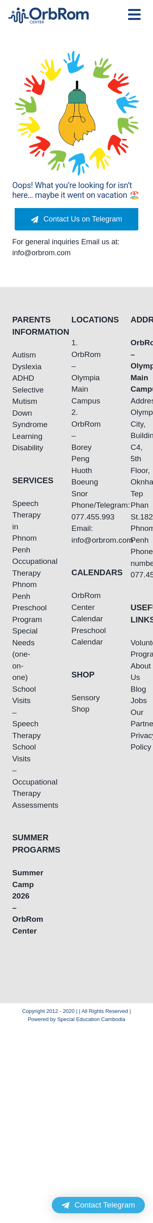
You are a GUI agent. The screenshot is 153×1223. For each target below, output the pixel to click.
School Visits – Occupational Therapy (17, 770)
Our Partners (136, 718)
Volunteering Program (136, 648)
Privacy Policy (136, 741)
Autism (17, 355)
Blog (136, 689)
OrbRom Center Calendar (76, 607)
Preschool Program (17, 613)
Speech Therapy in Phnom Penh (17, 526)
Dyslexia (17, 366)
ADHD (17, 378)
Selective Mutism (17, 396)
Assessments (17, 805)
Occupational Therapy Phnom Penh (17, 579)
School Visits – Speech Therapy (17, 712)
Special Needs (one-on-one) (17, 654)
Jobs (136, 700)
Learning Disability (17, 442)
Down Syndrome (17, 419)
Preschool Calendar (76, 636)
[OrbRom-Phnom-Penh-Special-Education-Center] (48, 10)
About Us (136, 672)
